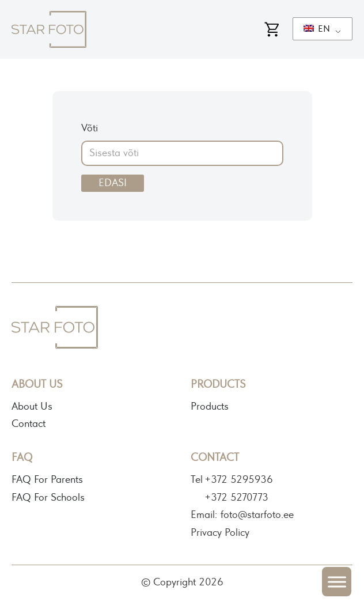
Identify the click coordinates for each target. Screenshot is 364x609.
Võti (89, 128)
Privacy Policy (220, 533)
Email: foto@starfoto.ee (242, 515)
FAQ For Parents (47, 480)
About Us (32, 407)
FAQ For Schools (48, 498)
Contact (29, 424)
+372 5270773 (236, 498)
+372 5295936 (238, 480)
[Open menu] (336, 581)
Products (210, 407)
